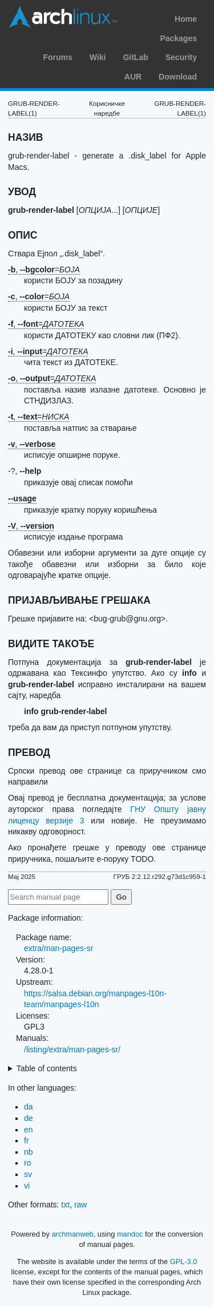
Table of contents (47, 1068)
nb (28, 1152)
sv (28, 1174)
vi (27, 1185)
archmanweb (72, 1234)
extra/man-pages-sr (58, 948)
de (28, 1118)
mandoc (130, 1234)
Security (181, 57)
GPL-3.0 (183, 1261)
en (28, 1129)
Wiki (98, 57)
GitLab (135, 57)
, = (44, 269)
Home (186, 18)
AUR (133, 76)
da (28, 1106)
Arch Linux (63, 17)
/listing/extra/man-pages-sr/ (72, 1049)
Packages (178, 38)
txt (65, 1204)
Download (178, 76)
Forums (57, 57)
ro (27, 1162)
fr (26, 1140)
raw (80, 1204)
